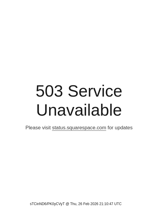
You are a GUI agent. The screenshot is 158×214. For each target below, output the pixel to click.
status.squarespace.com (79, 127)
